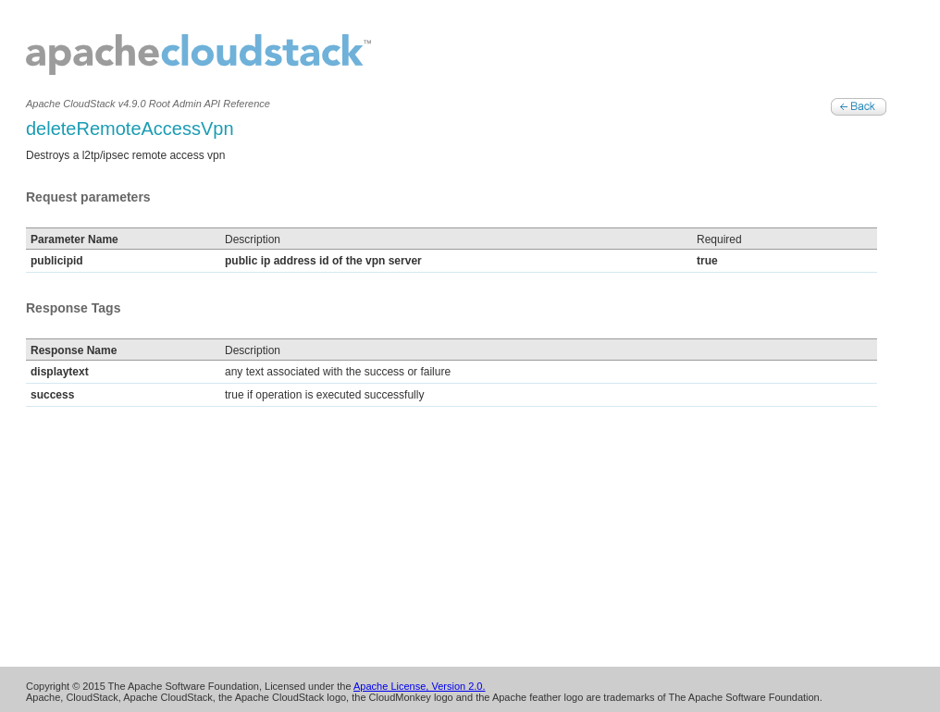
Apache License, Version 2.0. (419, 686)
